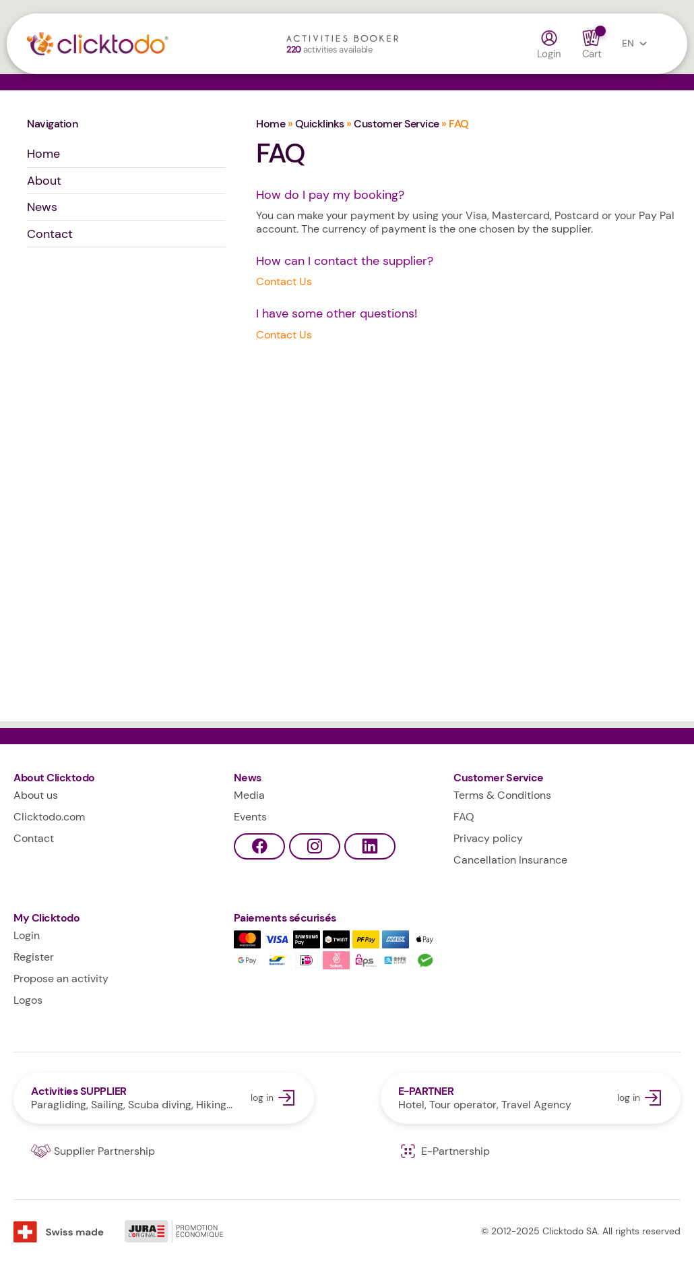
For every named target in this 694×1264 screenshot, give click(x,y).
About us (35, 795)
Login (549, 44)
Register (33, 957)
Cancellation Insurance (510, 860)
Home (43, 154)
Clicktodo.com (49, 817)
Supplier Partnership (93, 1151)
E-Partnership (444, 1151)
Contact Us (284, 281)
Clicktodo (119, 47)
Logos (27, 1000)
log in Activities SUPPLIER (164, 1098)
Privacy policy (488, 838)
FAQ (463, 817)
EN (638, 44)
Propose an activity (60, 978)
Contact (50, 234)
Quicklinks (319, 124)
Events (250, 817)
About (44, 181)
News (42, 207)
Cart (591, 44)
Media (249, 795)
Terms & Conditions (502, 795)
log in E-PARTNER (531, 1098)
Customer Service (396, 124)
